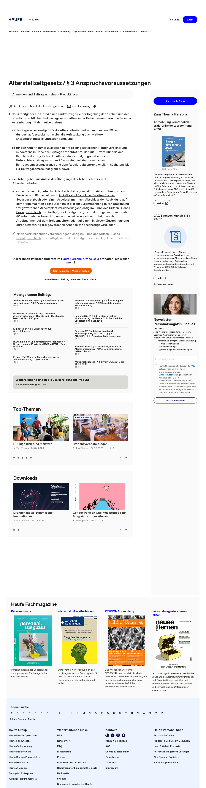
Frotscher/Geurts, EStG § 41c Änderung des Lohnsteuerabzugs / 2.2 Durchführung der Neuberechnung (99, 303)
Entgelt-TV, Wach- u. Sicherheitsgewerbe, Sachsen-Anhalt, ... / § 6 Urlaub (36, 358)
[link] (13, 31)
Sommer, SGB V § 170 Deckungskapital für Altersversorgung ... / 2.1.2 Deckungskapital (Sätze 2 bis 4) (98, 348)
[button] (33, 19)
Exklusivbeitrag (83, 417)
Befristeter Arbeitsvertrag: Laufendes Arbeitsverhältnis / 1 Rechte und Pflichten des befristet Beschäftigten (38, 315)
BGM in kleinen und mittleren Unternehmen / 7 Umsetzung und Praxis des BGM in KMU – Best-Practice (40, 344)
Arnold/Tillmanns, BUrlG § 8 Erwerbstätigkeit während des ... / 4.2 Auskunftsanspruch (38, 301)
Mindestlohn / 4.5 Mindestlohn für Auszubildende (32, 329)
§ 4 (69, 106)
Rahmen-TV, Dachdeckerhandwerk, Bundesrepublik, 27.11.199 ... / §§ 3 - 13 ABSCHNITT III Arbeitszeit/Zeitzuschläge (97, 333)
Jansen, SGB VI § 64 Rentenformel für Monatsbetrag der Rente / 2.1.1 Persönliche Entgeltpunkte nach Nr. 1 (98, 318)
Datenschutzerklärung (169, 374)
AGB (193, 365)
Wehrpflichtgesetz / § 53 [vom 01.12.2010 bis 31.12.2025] (99, 363)
